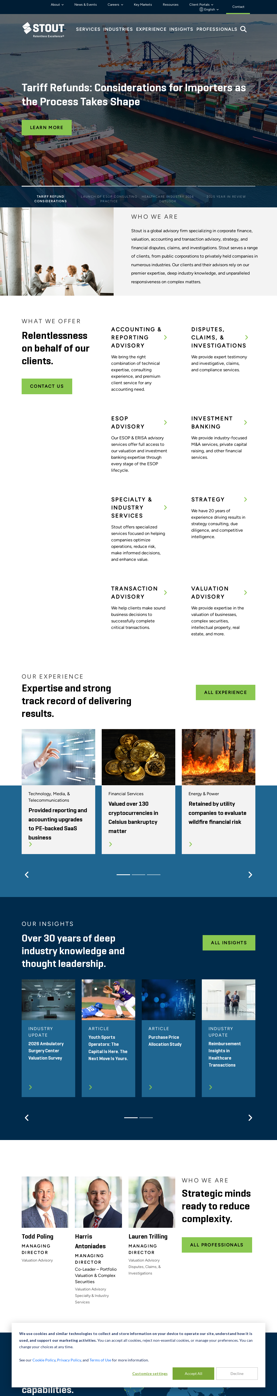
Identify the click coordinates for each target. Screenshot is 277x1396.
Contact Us (47, 386)
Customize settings (150, 1373)
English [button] (207, 9)
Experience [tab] (151, 29)
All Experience (225, 692)
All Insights (229, 942)
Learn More (46, 127)
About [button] (56, 4)
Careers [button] (114, 4)
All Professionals (217, 1244)
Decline (236, 1373)
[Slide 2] (109, 187)
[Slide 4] (226, 187)
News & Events (85, 4)
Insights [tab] (181, 29)
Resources (171, 4)
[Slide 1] (51, 187)
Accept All (193, 1373)
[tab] (47, 30)
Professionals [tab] (217, 29)
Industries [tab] (118, 29)
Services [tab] (88, 29)
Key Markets (143, 4)
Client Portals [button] (199, 4)
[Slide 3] (168, 187)
